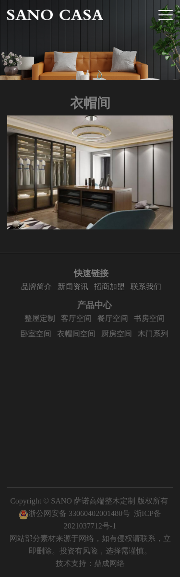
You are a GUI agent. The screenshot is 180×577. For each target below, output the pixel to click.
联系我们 (147, 286)
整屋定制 (43, 318)
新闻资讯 (74, 286)
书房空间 (152, 318)
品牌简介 (38, 286)
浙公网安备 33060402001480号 (74, 513)
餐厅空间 (116, 318)
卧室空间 (39, 334)
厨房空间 (120, 334)
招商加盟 (111, 286)
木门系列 (156, 334)
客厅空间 (79, 318)
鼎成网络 (109, 563)
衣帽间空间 (79, 334)
